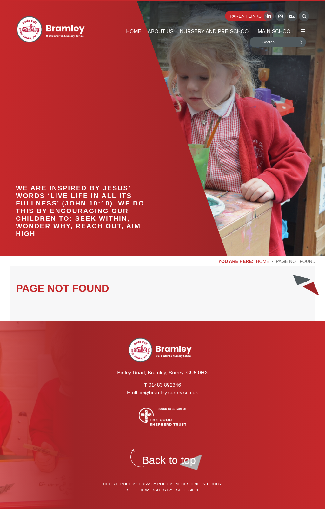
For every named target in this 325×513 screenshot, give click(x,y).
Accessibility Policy (199, 484)
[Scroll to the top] (169, 460)
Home (262, 261)
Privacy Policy (155, 484)
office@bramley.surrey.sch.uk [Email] (165, 392)
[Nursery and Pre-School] (216, 19)
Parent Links (249, 16)
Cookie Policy (119, 484)
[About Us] (160, 19)
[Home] (50, 29)
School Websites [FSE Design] (146, 490)
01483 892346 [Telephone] (165, 385)
